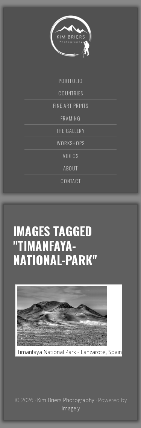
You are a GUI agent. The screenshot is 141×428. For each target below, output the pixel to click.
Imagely (71, 408)
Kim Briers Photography (70, 36)
